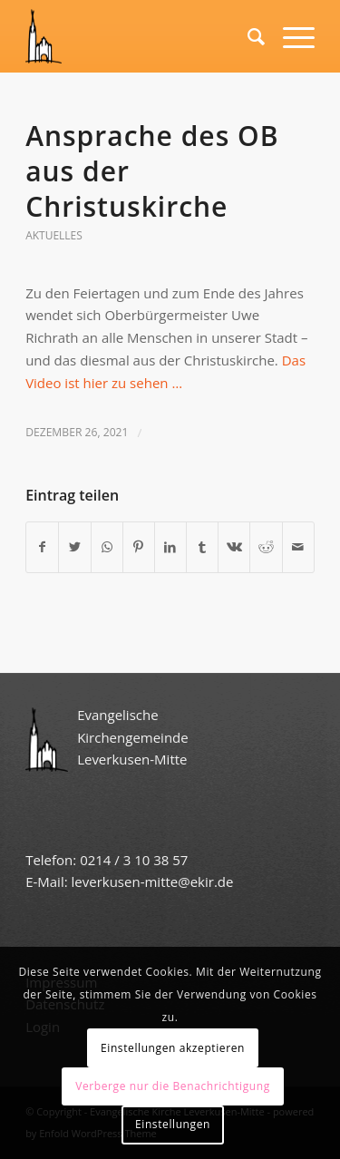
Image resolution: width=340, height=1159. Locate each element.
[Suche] (247, 36)
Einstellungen (172, 1124)
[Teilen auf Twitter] (74, 547)
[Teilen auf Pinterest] (138, 547)
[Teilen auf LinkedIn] (170, 547)
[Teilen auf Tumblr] (202, 547)
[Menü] (290, 36)
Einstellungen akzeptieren (173, 1048)
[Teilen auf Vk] (234, 547)
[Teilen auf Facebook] (42, 547)
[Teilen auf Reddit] (265, 547)
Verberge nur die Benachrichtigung (172, 1086)
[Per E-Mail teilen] (298, 547)
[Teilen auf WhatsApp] (107, 547)
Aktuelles (54, 235)
